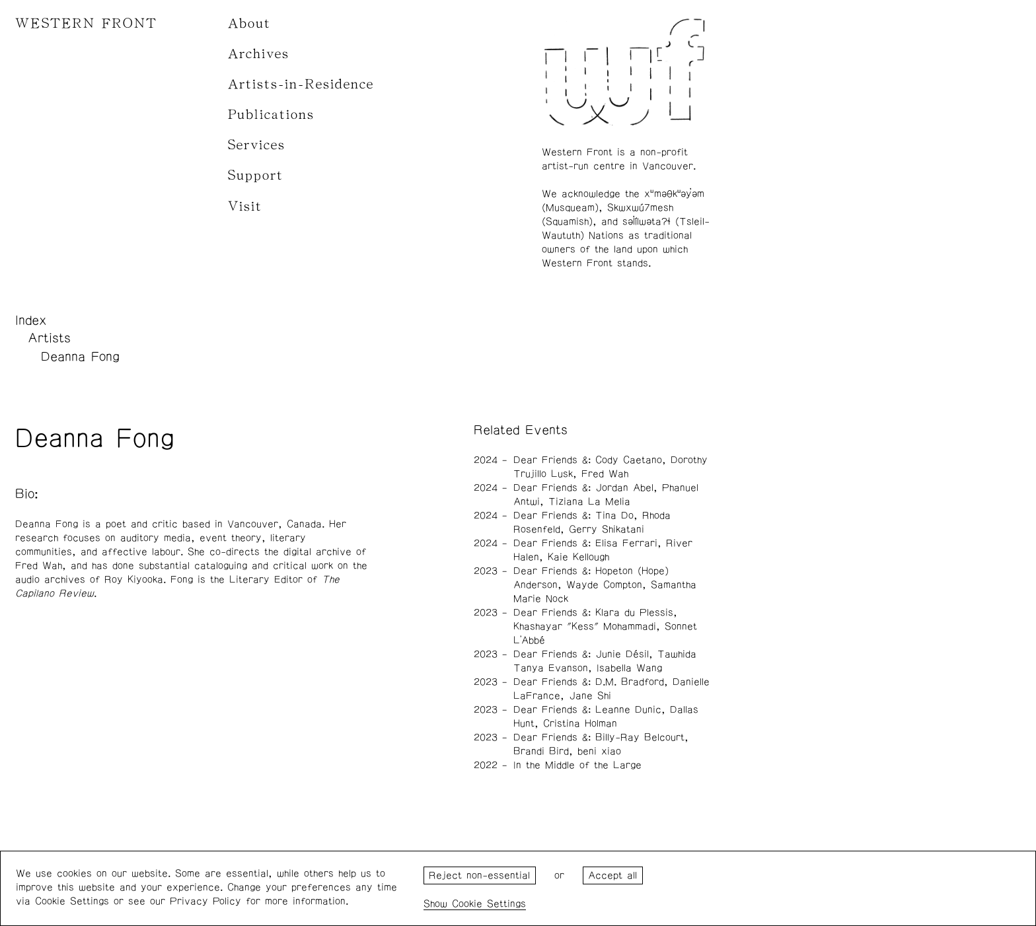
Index (31, 320)
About (249, 23)
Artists (49, 338)
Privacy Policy (205, 901)
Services (256, 145)
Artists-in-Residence (301, 84)
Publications (271, 115)
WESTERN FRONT (86, 23)
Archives (258, 54)
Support (255, 175)
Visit (245, 206)
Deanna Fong (80, 356)
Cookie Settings (489, 904)
